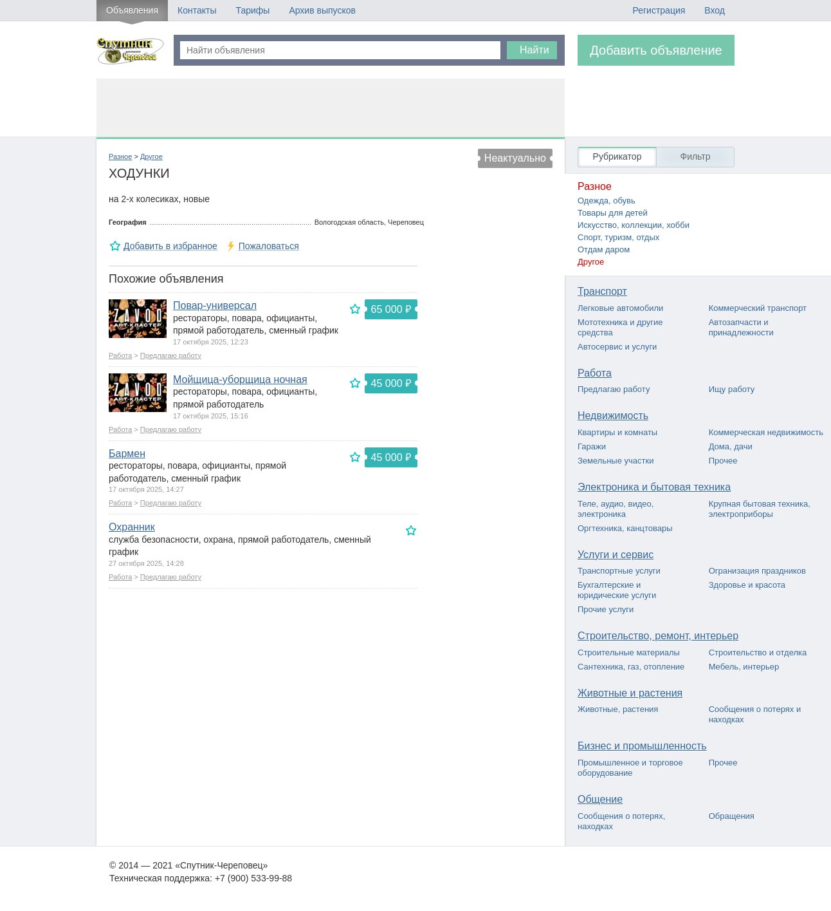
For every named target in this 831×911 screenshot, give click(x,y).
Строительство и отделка (758, 652)
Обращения (731, 816)
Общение (600, 799)
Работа (120, 355)
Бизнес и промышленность (642, 745)
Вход (714, 10)
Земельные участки (615, 460)
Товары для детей (613, 213)
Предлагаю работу (170, 355)
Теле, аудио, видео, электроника (615, 509)
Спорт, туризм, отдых (618, 237)
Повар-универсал (215, 305)
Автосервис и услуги (617, 347)
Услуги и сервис (615, 554)
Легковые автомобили (620, 308)
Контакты (197, 10)
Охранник (132, 526)
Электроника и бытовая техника (654, 487)
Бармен (127, 453)
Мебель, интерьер (744, 667)
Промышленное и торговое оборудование (630, 768)
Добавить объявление (656, 50)
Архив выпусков (322, 10)
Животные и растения (630, 693)
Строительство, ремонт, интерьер (658, 635)
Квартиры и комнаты (617, 432)
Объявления (132, 10)
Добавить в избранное (170, 246)
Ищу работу (732, 389)
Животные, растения (618, 709)
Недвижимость (613, 415)
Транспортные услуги (619, 571)
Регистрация (658, 10)
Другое (151, 156)
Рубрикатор (617, 156)
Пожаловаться (269, 246)
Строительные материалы (629, 652)
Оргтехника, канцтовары (625, 528)
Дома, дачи (731, 446)
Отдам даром (604, 249)
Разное (120, 156)
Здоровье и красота (747, 585)
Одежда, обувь (606, 200)
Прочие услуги (606, 609)
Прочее (723, 460)
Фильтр (695, 156)
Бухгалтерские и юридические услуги (617, 590)
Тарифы (252, 10)
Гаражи (592, 446)
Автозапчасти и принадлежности (741, 327)
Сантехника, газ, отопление (631, 667)
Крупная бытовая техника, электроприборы (759, 509)
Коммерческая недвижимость (766, 432)
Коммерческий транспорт (758, 308)
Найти (534, 49)
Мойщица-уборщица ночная (240, 379)
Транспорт (602, 291)
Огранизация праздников (757, 571)
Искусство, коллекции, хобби (633, 225)
